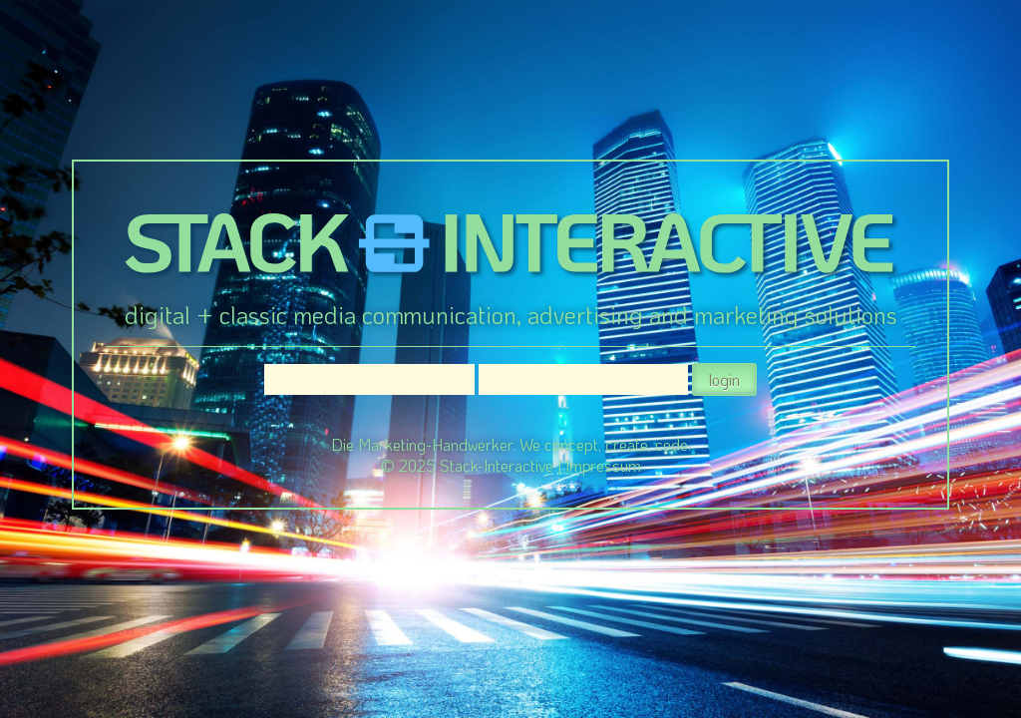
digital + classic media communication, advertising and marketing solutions (511, 314)
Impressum (603, 465)
